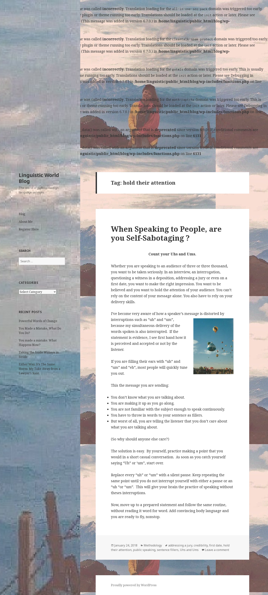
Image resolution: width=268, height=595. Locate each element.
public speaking (144, 550)
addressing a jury (180, 545)
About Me (26, 222)
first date (215, 545)
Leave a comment (217, 550)
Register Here (29, 229)
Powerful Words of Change (38, 321)
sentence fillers (167, 550)
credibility (201, 545)
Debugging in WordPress (21, 21)
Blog (22, 214)
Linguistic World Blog (39, 178)
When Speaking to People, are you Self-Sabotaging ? (166, 233)
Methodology (153, 545)
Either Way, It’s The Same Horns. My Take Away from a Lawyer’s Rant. (39, 368)
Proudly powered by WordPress (134, 585)
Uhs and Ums (189, 550)
